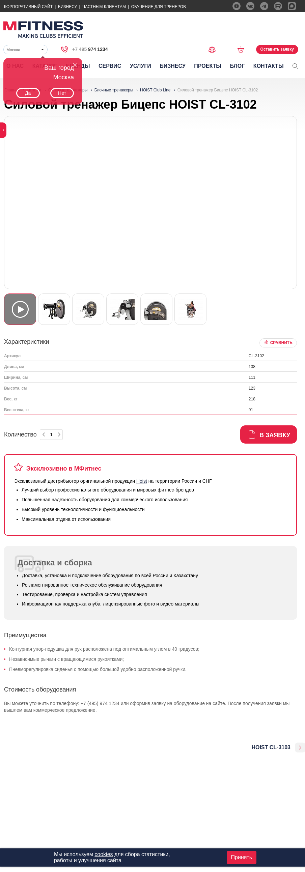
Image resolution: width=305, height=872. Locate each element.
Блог (237, 66)
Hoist (141, 481)
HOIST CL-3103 (270, 747)
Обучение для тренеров (158, 6)
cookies (103, 854)
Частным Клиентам (104, 6)
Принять (241, 857)
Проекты (207, 66)
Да (28, 93)
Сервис (110, 66)
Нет (62, 93)
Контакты (268, 66)
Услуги (140, 66)
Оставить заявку (277, 49)
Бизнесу (67, 6)
